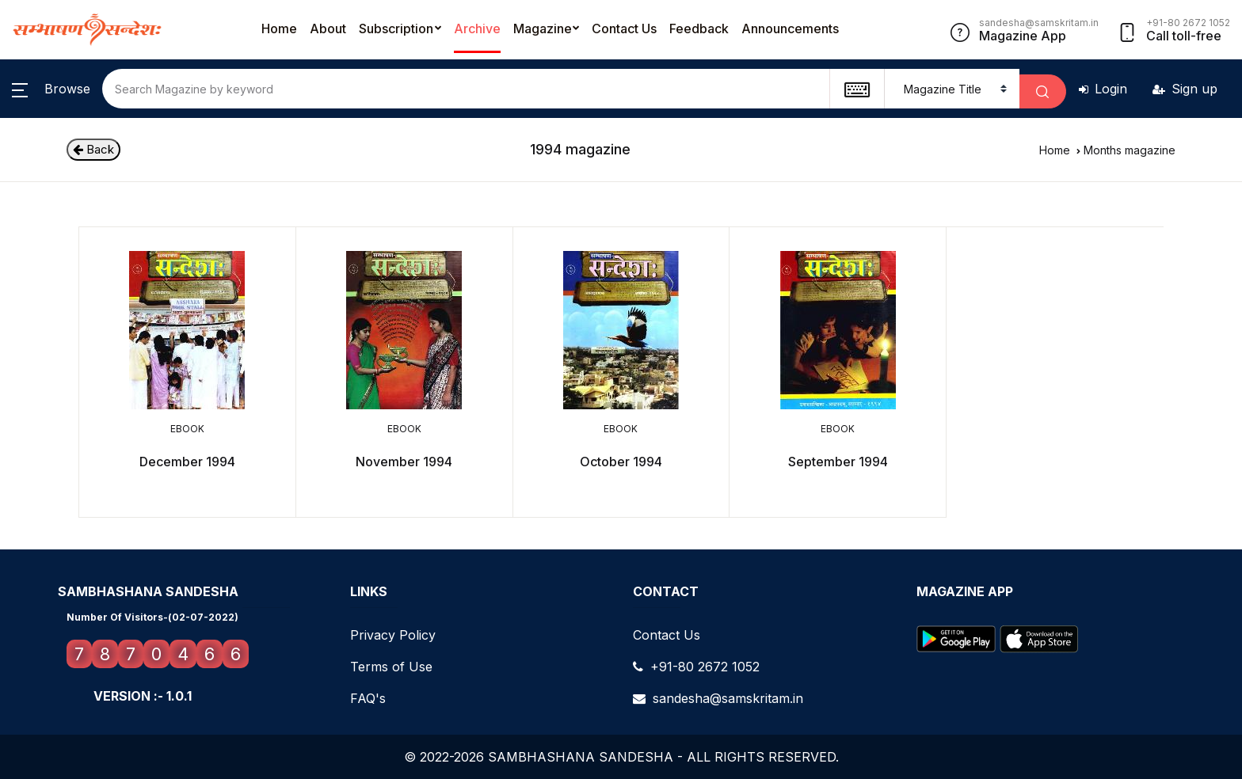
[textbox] (856, 88)
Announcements (790, 28)
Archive (477, 28)
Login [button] (1103, 89)
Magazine (542, 28)
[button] (51, 89)
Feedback (699, 28)
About (328, 28)
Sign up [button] (1184, 89)
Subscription (396, 28)
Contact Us (624, 28)
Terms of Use (391, 666)
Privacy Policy (393, 635)
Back (93, 149)
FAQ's (368, 698)
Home (279, 28)
